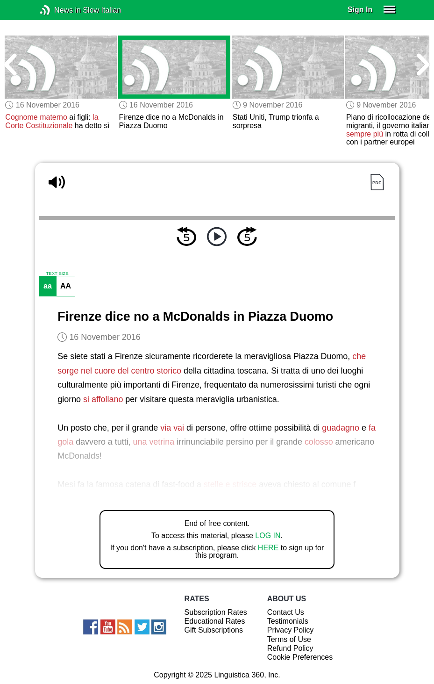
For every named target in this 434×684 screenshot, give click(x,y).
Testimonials (287, 621)
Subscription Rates (216, 612)
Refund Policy (290, 648)
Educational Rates (215, 621)
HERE (268, 548)
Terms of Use (289, 639)
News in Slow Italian (59, 10)
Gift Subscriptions (214, 630)
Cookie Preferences (300, 657)
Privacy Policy (290, 630)
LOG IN (267, 536)
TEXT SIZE (57, 273)
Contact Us (285, 612)
